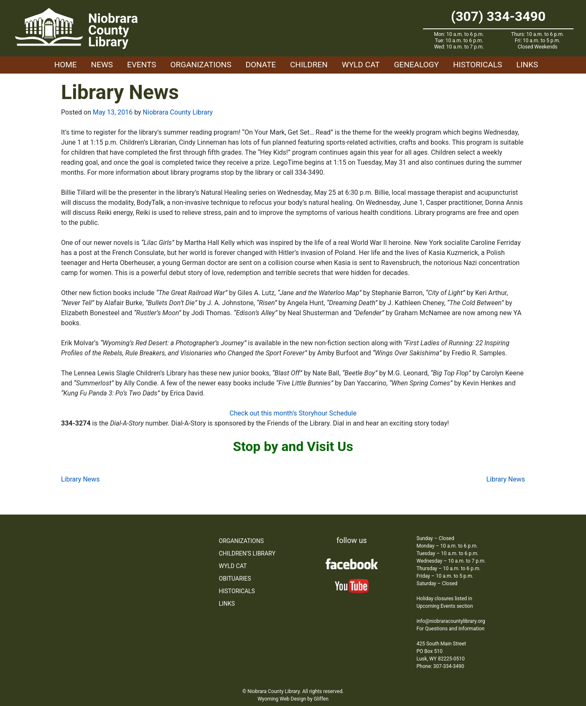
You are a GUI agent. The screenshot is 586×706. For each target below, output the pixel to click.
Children (309, 64)
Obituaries (235, 578)
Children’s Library (247, 553)
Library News (80, 479)
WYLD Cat (361, 64)
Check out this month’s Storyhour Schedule (293, 413)
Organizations (201, 64)
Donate (260, 64)
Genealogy (416, 64)
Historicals (477, 64)
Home (65, 64)
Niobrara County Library (178, 112)
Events (141, 64)
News (102, 64)
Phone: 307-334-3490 (440, 666)
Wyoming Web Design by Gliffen (293, 699)
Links (527, 64)
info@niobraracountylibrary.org (451, 621)
